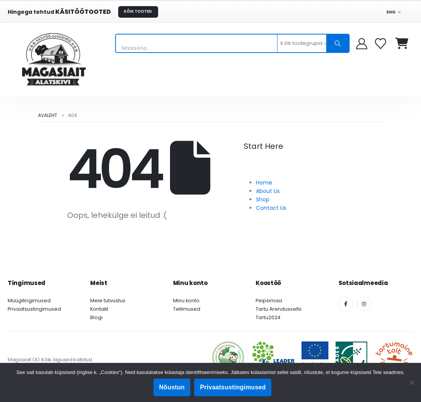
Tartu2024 (268, 317)
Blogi (96, 317)
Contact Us (271, 208)
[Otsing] (338, 43)
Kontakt (99, 309)
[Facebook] (345, 304)
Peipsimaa (269, 300)
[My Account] (361, 43)
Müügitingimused (29, 300)
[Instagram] (364, 304)
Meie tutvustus (107, 300)
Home (264, 182)
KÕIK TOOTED (138, 11)
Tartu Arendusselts (279, 309)
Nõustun (172, 387)
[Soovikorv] (381, 43)
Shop (262, 199)
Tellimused (186, 309)
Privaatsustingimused (34, 309)
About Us (268, 191)
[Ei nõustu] (411, 382)
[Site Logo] (53, 59)
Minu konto (186, 300)
